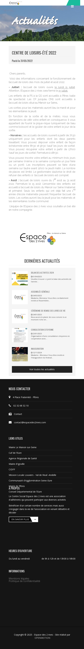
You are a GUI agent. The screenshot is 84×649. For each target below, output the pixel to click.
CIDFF (12, 469)
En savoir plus (20, 519)
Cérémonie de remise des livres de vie (48, 310)
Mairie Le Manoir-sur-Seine (23, 447)
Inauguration (37, 348)
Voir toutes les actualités (42, 369)
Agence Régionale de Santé (23, 458)
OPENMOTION (42, 637)
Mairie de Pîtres (17, 486)
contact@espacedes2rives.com (27, 422)
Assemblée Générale (40, 291)
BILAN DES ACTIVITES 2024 (42, 272)
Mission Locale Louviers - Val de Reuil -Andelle (32, 474)
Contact (15, 414)
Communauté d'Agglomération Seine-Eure (30, 480)
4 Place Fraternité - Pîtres (24, 397)
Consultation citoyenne (42, 329)
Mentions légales (19, 578)
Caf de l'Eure (15, 452)
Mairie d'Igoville (17, 463)
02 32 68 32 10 (19, 405)
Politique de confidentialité (24, 581)
